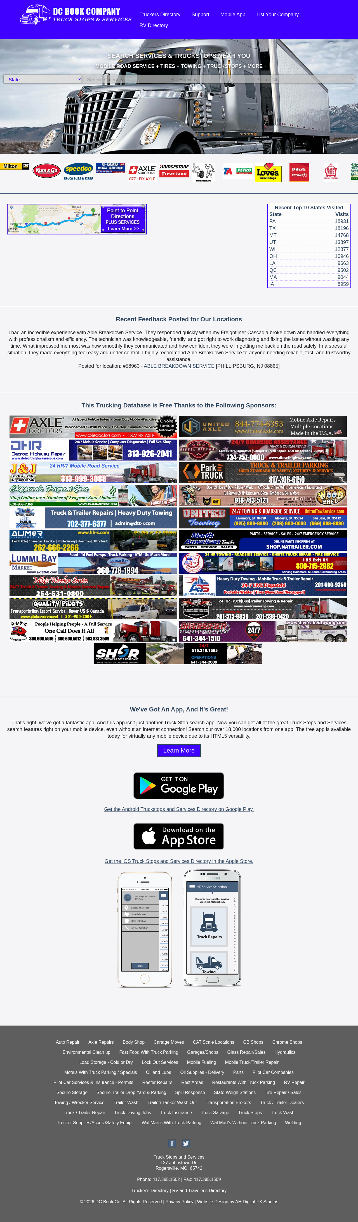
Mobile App (232, 14)
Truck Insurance (176, 1112)
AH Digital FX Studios (256, 1201)
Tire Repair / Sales (283, 1092)
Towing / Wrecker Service (79, 1102)
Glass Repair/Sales (246, 1052)
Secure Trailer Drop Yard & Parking (131, 1092)
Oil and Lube (158, 1072)
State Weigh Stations (235, 1092)
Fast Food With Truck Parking (148, 1052)
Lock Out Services (160, 1062)
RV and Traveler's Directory (199, 1190)
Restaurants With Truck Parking (243, 1082)
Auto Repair (68, 1042)
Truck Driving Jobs (132, 1112)
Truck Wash (283, 1112)
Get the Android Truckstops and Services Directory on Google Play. (179, 809)
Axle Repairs (101, 1042)
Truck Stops (250, 1112)
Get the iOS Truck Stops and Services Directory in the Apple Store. (179, 861)
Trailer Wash (126, 1102)
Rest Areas (192, 1082)
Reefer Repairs (157, 1082)
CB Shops (253, 1042)
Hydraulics (284, 1052)
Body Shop (134, 1042)
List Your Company (277, 14)
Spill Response (190, 1092)
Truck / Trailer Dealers (282, 1102)
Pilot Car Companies (273, 1072)
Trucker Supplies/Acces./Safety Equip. (95, 1122)
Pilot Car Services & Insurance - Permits (93, 1082)
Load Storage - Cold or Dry (106, 1062)
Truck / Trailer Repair (84, 1112)
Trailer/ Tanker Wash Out (172, 1102)
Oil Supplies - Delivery (202, 1072)
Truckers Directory (160, 14)
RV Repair (294, 1082)
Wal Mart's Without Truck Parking (243, 1122)
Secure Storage (72, 1092)
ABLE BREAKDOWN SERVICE (179, 366)
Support (200, 14)
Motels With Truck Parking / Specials (100, 1072)
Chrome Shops (287, 1042)
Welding (293, 1122)
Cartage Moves (169, 1042)
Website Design (212, 1201)
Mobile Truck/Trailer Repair (252, 1062)
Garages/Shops (202, 1052)
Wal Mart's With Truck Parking (171, 1122)
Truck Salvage (215, 1112)
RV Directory (154, 25)
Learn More (179, 750)
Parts (238, 1072)
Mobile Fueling (201, 1062)
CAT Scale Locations (213, 1042)
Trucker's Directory (149, 1190)
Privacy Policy (180, 1201)
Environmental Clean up (86, 1052)
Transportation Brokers (228, 1102)
